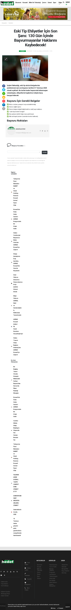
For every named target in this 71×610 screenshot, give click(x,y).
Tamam (60, 608)
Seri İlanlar (52, 580)
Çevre (44, 2)
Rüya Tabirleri (65, 571)
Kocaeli (25, 2)
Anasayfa (4, 23)
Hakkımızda (4, 581)
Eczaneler (52, 572)
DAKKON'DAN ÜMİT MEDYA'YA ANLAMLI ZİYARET (17, 500)
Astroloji (64, 573)
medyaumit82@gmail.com (23, 133)
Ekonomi (18, 2)
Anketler (64, 567)
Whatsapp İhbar (5, 593)
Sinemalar (52, 578)
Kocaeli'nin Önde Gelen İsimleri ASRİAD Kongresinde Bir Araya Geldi (17, 219)
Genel (50, 2)
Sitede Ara (65, 564)
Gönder (45, 152)
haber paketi (3, 608)
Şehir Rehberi (53, 582)
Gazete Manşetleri (52, 585)
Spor (54, 2)
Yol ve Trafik (52, 567)
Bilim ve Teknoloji (35, 2)
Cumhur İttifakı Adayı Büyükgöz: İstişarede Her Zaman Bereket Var (16, 430)
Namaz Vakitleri (51, 569)
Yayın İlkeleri (4, 583)
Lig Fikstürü (52, 574)
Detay (53, 608)
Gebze (39, 578)
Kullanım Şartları (5, 591)
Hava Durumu (53, 564)
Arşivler (28, 579)
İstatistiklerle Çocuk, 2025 (17, 512)
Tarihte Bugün (53, 576)
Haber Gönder (5, 595)
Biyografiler (65, 569)
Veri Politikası (4, 585)
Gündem (11, 23)
